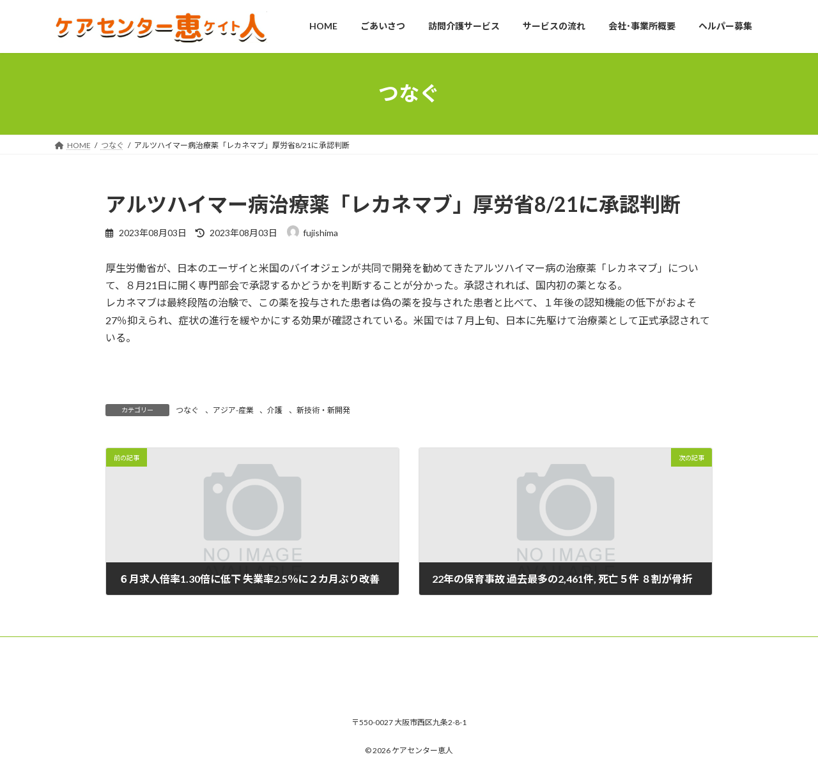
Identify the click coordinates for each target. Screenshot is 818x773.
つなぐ (187, 410)
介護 (274, 410)
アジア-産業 (233, 410)
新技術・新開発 (323, 410)
